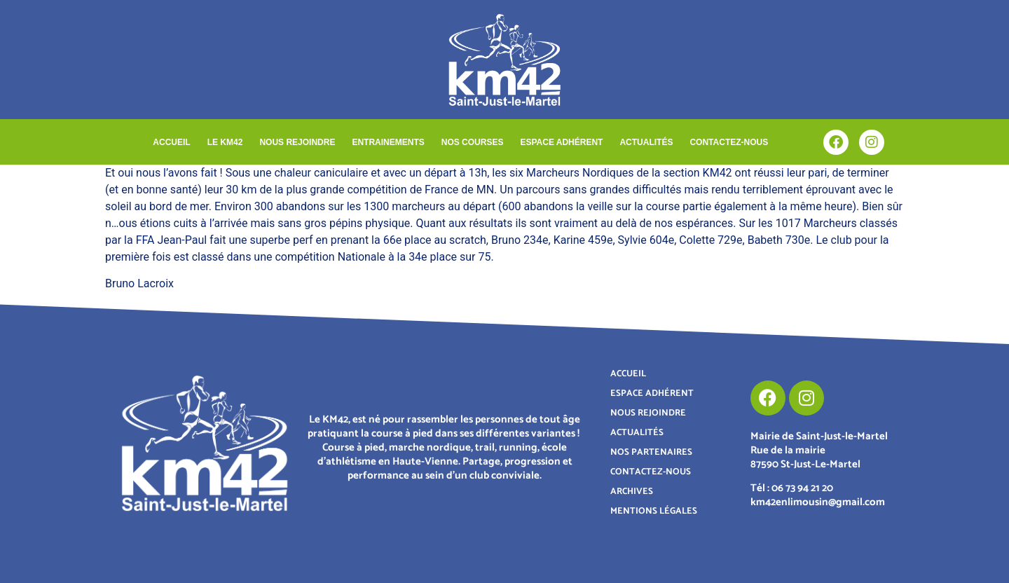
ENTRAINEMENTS (388, 142)
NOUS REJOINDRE (297, 142)
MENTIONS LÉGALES (653, 511)
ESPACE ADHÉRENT (561, 142)
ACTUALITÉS (646, 142)
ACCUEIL (171, 142)
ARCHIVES (631, 491)
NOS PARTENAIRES (651, 452)
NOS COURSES (472, 142)
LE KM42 (225, 142)
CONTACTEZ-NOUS (728, 142)
